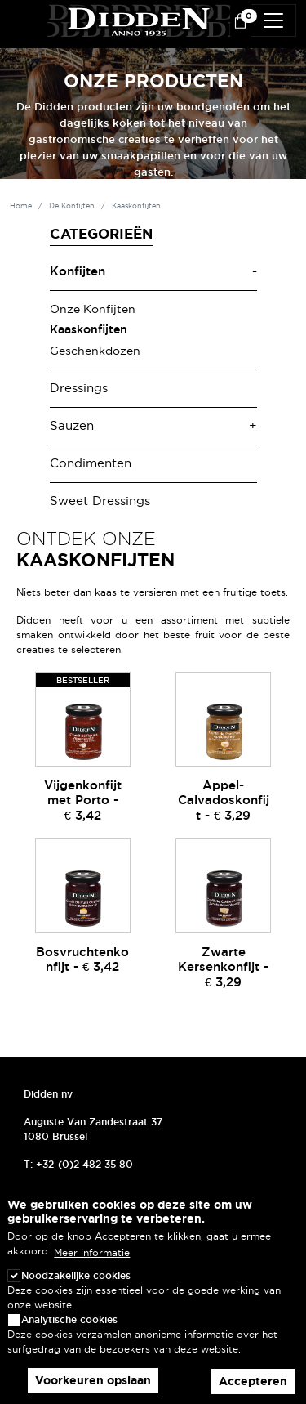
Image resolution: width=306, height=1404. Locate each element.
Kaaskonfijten (88, 329)
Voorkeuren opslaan (93, 1380)
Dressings (79, 388)
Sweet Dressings (100, 500)
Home (21, 206)
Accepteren (253, 1381)
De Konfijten (72, 206)
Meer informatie (92, 1252)
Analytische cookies (69, 1319)
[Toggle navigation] (273, 20)
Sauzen (72, 425)
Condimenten (90, 463)
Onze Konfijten (92, 308)
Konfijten (77, 271)
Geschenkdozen (95, 350)
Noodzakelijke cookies (76, 1275)
